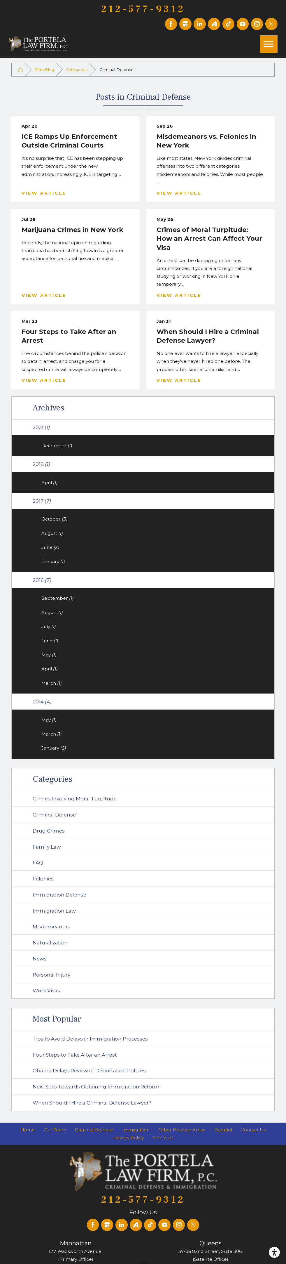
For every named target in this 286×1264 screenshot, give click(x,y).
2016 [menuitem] (42, 580)
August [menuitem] (52, 533)
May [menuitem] (48, 655)
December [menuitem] (56, 445)
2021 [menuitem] (41, 427)
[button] (274, 1252)
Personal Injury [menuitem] (51, 975)
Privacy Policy (128, 1137)
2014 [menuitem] (42, 702)
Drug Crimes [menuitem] (49, 831)
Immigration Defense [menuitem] (59, 895)
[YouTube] (243, 24)
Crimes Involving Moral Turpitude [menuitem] (75, 799)
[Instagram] (257, 24)
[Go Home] (20, 70)
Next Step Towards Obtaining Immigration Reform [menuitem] (96, 1087)
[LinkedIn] (200, 24)
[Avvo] (214, 24)
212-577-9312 (143, 9)
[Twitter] (271, 24)
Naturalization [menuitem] (50, 943)
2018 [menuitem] (41, 464)
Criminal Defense (94, 1130)
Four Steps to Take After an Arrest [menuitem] (75, 1055)
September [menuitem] (57, 598)
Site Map (163, 1137)
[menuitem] (27, 1130)
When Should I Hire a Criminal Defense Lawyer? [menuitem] (92, 1103)
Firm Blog (44, 69)
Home (27, 1130)
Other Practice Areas (181, 1130)
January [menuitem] (53, 561)
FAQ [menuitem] (38, 863)
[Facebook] (171, 24)
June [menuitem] (50, 547)
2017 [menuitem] (42, 501)
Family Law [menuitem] (47, 847)
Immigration (136, 1130)
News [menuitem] (40, 959)
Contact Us (253, 1130)
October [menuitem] (54, 519)
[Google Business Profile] (185, 24)
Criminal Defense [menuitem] (54, 815)
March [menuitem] (51, 683)
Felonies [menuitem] (43, 879)
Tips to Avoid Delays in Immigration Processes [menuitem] (90, 1039)
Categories (76, 69)
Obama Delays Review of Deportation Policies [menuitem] (89, 1071)
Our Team (55, 1130)
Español (223, 1130)
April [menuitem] (49, 482)
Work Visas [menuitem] (46, 990)
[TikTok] (228, 24)
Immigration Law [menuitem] (54, 911)
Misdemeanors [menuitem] (51, 927)
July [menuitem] (48, 626)
